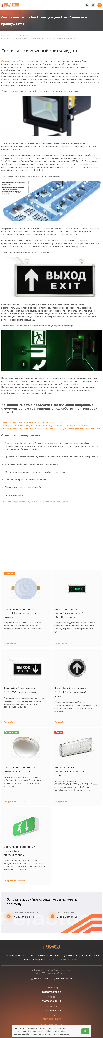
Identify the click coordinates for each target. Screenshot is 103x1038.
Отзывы (52, 959)
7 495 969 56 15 (67, 916)
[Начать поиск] (93, 5)
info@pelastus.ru (51, 1018)
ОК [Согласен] (85, 1031)
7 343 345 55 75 (24, 916)
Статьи (76, 959)
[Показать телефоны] (87, 5)
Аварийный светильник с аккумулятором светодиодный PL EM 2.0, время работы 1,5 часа (44, 425)
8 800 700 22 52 (51, 992)
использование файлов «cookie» (28, 1031)
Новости (64, 959)
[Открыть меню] (99, 5)
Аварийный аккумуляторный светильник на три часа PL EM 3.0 (31, 422)
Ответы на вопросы (34, 959)
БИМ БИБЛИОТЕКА (48, 955)
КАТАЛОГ (28, 955)
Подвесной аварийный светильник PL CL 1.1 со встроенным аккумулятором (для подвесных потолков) (51, 428)
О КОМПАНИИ (12, 955)
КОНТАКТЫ (92, 955)
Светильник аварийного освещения (18, 61)
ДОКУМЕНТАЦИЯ (73, 955)
